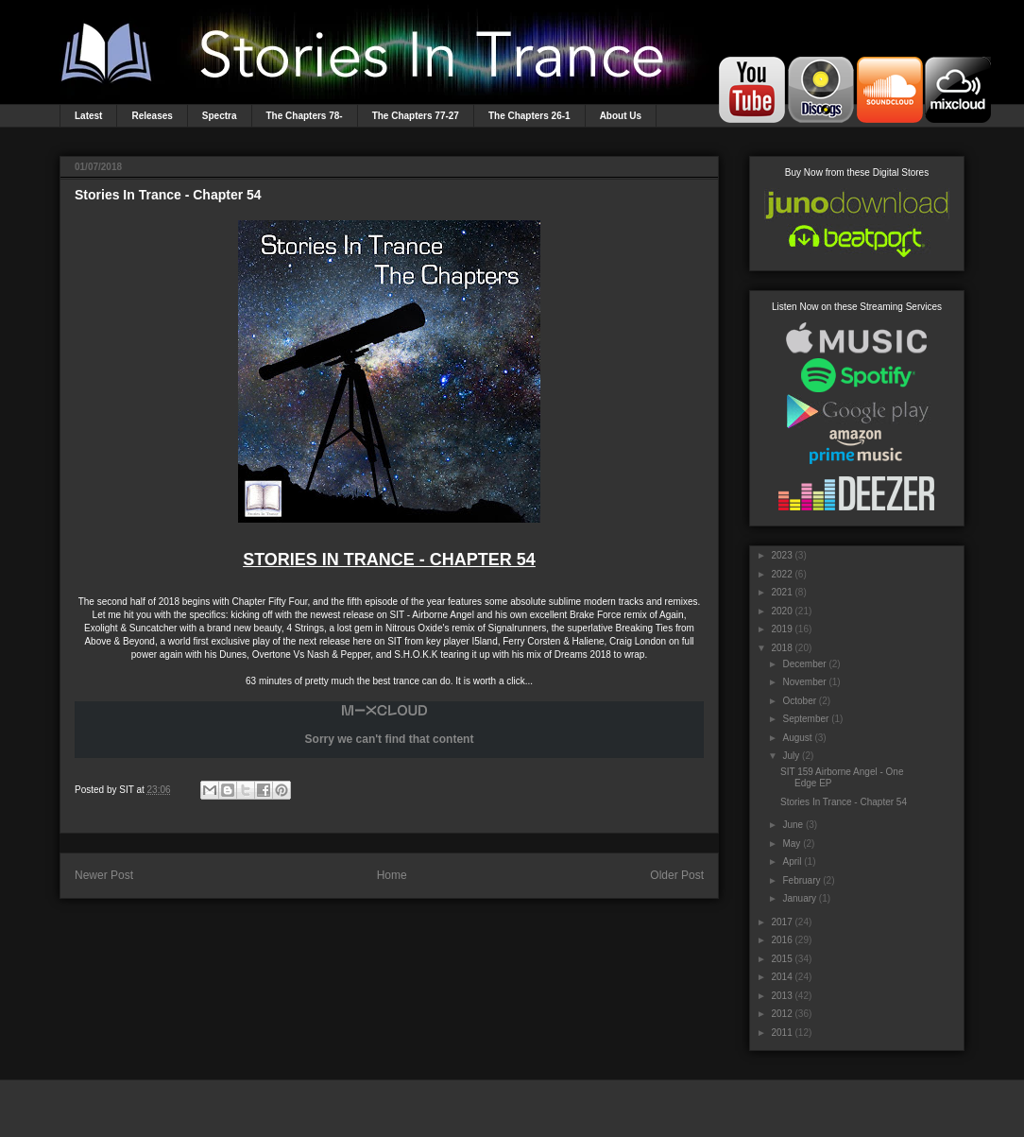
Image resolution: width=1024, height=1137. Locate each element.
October (799, 701)
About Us (620, 116)
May (791, 843)
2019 (781, 629)
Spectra (219, 116)
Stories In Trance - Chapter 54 (843, 802)
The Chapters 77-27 (415, 116)
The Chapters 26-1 (529, 116)
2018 (781, 648)
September (805, 719)
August (796, 737)
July (790, 755)
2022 (781, 574)
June (792, 824)
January (799, 898)
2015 (781, 959)
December (804, 664)
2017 (781, 922)
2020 (781, 611)
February (801, 880)
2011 (781, 1032)
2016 (781, 940)
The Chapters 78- (304, 116)
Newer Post (104, 875)
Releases (151, 116)
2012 (781, 1013)
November (804, 682)
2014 (781, 977)
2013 (781, 996)
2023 (781, 555)
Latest (88, 116)
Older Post (677, 875)
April (791, 861)
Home (392, 875)
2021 (781, 592)
